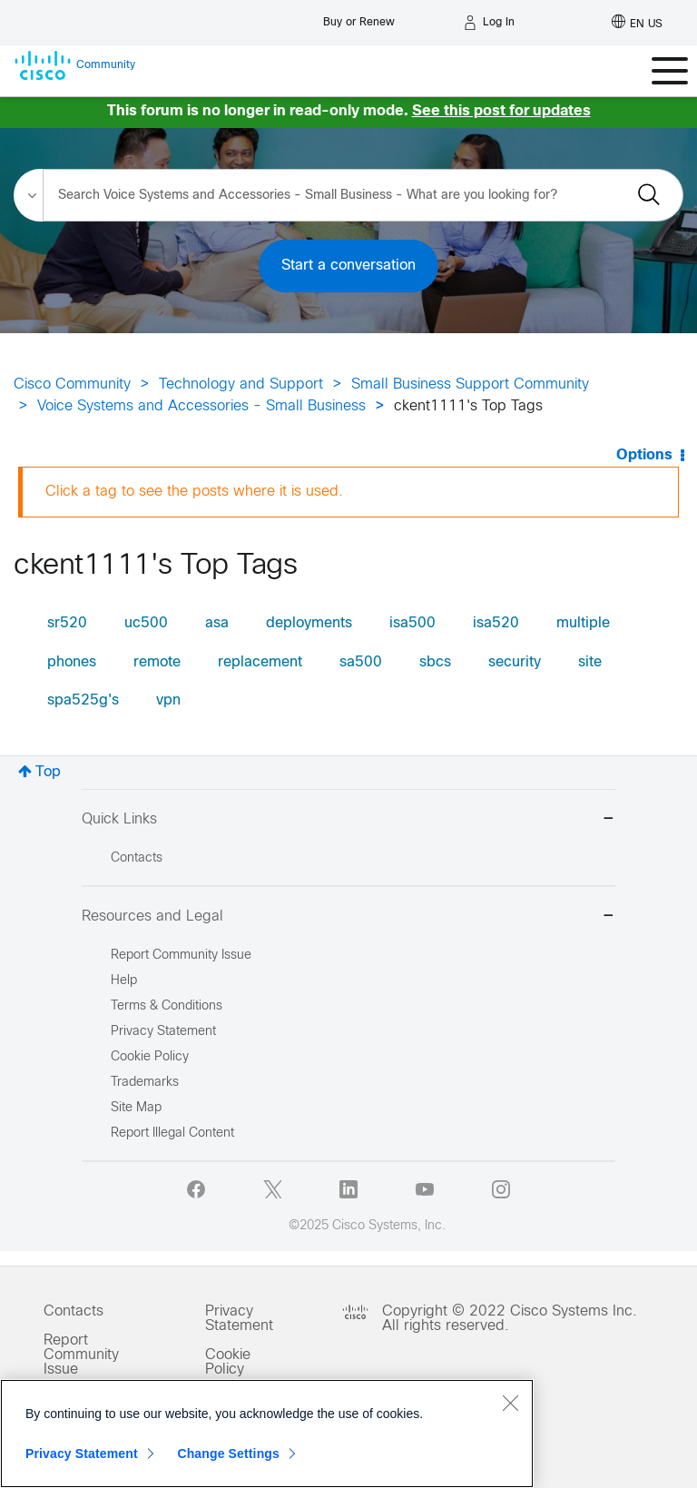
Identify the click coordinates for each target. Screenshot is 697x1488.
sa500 (360, 662)
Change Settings (228, 1458)
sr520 (67, 623)
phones (71, 662)
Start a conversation (348, 265)
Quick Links (348, 820)
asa (217, 623)
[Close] (510, 1407)
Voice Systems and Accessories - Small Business (201, 406)
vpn (168, 700)
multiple (583, 623)
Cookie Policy (227, 1362)
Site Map (136, 1108)
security (514, 662)
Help (124, 981)
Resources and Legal (348, 917)
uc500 (146, 623)
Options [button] (644, 455)
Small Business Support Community (470, 384)
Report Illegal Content (172, 1133)
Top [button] (48, 772)
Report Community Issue (181, 955)
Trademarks (145, 1083)
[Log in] (489, 22)
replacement (260, 662)
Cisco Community (72, 384)
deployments (309, 623)
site (590, 662)
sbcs (435, 662)
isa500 (412, 623)
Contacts (136, 858)
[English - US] (637, 22)
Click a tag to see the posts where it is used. (194, 491)
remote (157, 662)
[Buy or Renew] (359, 18)
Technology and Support (241, 384)
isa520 (496, 623)
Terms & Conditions (166, 1006)
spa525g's (83, 700)
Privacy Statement (239, 1319)
